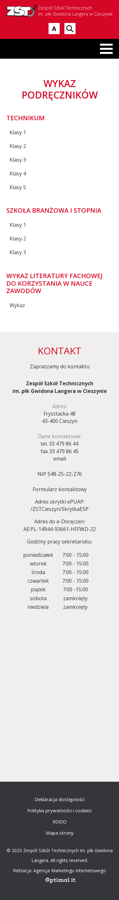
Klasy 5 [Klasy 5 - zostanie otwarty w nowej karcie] (18, 187)
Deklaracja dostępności (60, 799)
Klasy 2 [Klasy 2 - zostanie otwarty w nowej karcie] (18, 146)
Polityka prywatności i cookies (59, 810)
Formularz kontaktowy (60, 489)
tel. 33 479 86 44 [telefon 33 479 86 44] (59, 443)
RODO (60, 821)
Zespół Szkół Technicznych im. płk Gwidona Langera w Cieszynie (59, 11)
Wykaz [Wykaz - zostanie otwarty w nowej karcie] (17, 305)
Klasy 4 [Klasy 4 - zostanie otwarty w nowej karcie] (18, 173)
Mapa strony (60, 833)
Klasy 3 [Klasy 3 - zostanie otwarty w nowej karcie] (18, 159)
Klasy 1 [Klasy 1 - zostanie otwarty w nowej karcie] (18, 132)
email (59, 458)
